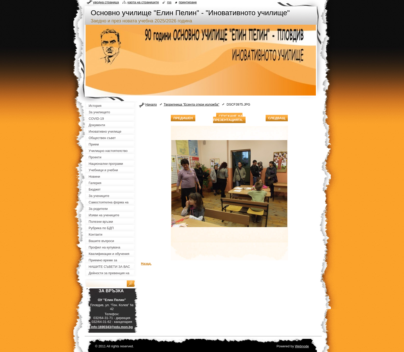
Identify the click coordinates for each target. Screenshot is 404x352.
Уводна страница (106, 2)
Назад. (146, 263)
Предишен (183, 118)
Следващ (276, 118)
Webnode (302, 346)
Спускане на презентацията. (228, 118)
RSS (169, 2)
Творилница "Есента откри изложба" (191, 104)
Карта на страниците (143, 2)
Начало (151, 104)
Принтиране (188, 2)
